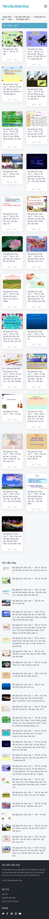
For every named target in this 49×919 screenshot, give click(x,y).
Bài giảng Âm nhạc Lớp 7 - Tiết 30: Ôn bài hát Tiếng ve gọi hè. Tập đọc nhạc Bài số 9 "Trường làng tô (12, 89)
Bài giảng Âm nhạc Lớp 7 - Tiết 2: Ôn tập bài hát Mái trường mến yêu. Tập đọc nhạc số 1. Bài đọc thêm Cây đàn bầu (29, 592)
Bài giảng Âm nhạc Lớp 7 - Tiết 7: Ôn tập (29, 815)
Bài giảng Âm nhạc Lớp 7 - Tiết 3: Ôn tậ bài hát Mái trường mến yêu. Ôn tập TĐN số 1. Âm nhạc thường (12, 496)
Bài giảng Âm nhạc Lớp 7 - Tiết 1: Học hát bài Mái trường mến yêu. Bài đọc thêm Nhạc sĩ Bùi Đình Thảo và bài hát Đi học (29, 698)
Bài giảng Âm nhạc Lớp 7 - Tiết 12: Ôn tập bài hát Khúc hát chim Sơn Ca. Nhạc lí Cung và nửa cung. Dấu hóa (29, 733)
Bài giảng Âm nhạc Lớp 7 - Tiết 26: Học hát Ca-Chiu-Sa (11, 174)
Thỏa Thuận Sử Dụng (10, 901)
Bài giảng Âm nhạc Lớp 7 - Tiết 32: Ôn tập (10, 51)
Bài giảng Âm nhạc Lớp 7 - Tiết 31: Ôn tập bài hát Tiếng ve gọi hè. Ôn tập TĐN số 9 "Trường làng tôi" (37, 54)
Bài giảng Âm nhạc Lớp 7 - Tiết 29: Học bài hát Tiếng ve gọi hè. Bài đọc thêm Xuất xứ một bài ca (36, 94)
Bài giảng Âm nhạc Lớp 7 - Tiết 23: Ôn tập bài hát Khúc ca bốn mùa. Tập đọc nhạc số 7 (10, 219)
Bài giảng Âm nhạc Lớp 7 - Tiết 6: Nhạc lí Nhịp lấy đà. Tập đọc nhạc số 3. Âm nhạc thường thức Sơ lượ (36, 416)
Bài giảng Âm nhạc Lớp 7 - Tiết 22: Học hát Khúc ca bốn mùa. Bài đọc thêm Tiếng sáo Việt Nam (36, 219)
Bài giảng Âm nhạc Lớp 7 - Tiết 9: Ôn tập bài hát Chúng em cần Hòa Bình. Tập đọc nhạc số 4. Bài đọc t (36, 376)
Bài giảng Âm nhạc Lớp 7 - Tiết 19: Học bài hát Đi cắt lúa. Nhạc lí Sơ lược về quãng (11, 296)
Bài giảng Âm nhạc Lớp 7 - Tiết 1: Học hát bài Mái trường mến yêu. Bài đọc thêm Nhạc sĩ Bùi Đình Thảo (12, 539)
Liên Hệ (5, 894)
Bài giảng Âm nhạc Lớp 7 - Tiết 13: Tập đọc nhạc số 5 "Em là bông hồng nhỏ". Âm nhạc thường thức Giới (36, 296)
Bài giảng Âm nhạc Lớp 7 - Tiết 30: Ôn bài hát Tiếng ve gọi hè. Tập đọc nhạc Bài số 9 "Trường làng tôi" (29, 757)
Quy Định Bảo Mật (8, 898)
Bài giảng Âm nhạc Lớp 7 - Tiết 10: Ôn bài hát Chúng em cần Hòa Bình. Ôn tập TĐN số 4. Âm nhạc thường (12, 376)
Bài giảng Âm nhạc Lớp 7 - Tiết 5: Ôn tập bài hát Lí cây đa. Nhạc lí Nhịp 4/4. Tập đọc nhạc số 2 (12, 456)
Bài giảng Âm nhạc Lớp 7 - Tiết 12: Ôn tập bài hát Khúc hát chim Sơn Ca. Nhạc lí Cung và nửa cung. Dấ (12, 336)
